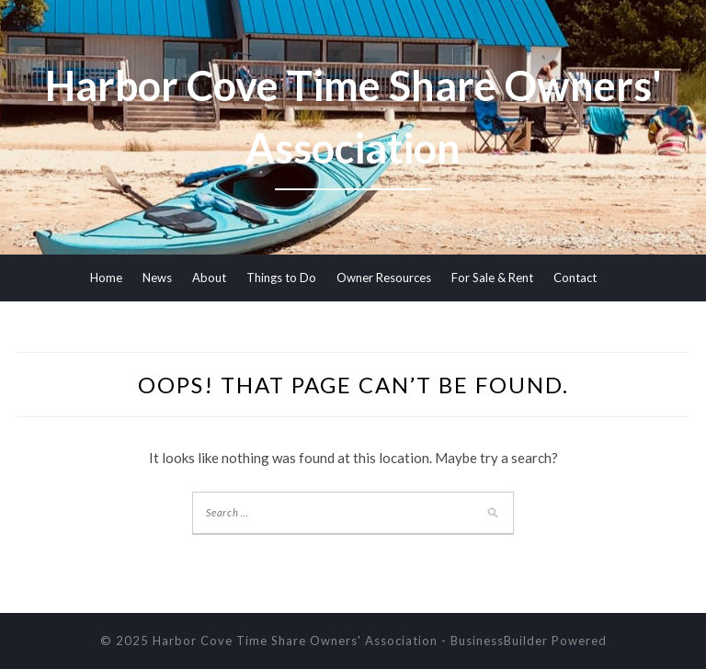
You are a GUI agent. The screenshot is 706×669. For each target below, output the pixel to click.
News (157, 277)
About (209, 277)
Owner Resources (383, 277)
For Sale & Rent (492, 277)
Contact (575, 277)
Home (106, 277)
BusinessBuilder (499, 640)
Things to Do (281, 277)
